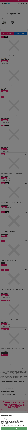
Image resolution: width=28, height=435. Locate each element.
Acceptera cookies (14, 428)
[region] (14, 424)
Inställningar (14, 431)
